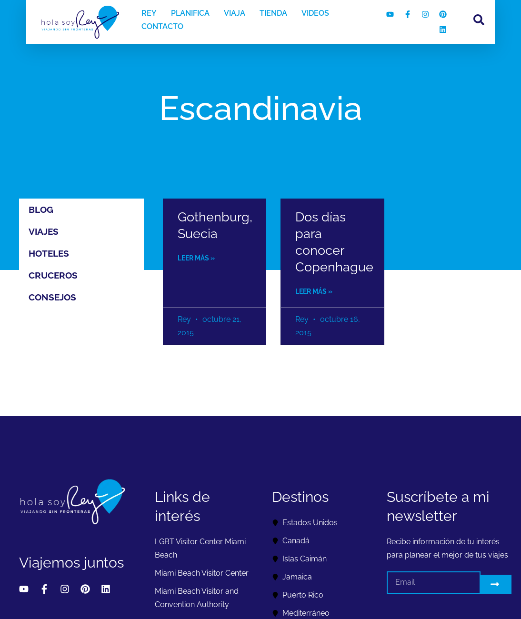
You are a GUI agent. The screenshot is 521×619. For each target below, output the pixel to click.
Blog (41, 209)
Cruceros (53, 275)
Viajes (44, 231)
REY (149, 13)
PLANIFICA (190, 13)
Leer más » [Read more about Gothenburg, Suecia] (196, 258)
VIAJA (234, 13)
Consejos (52, 297)
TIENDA (273, 13)
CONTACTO (162, 26)
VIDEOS (315, 13)
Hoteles (49, 253)
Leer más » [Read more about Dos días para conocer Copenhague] (313, 291)
